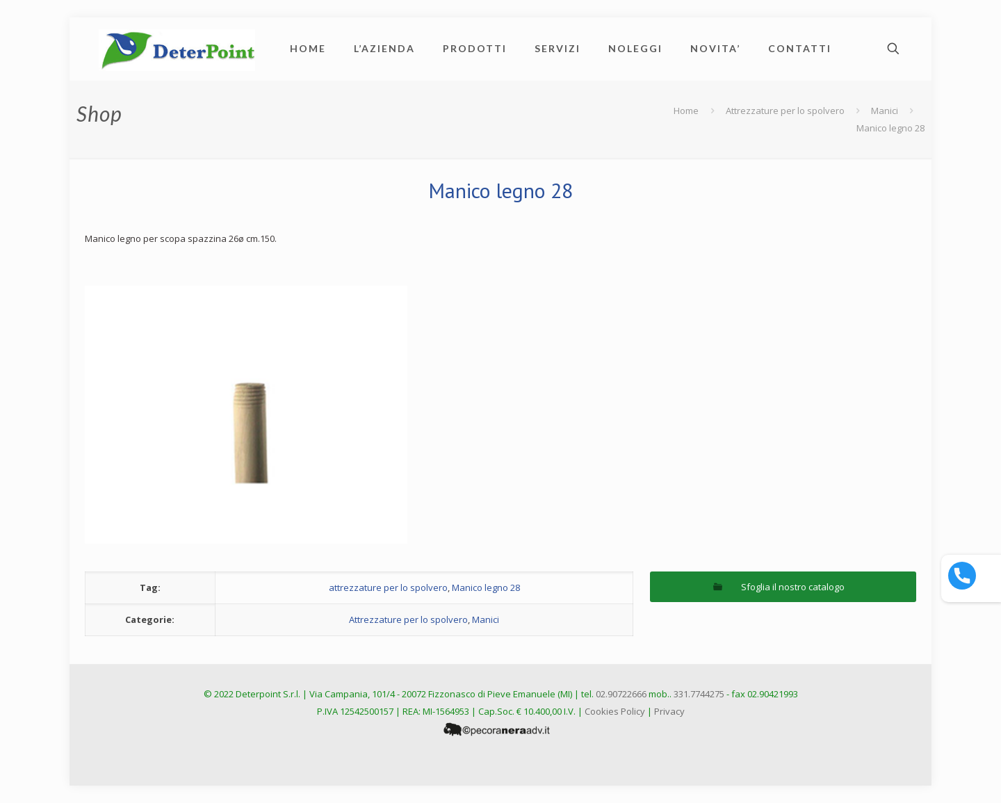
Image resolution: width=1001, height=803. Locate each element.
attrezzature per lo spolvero (388, 587)
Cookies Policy (615, 711)
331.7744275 (699, 694)
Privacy (669, 711)
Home (686, 110)
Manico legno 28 (486, 587)
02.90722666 (621, 694)
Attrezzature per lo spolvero (785, 110)
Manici (884, 110)
